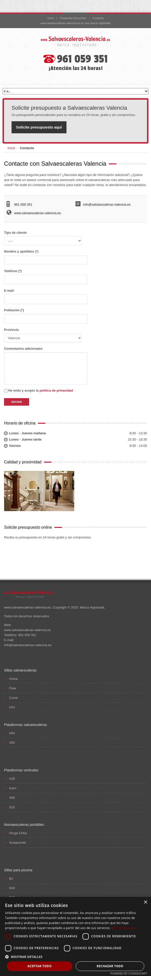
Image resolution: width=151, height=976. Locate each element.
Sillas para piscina (18, 870)
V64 (12, 733)
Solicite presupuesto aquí (39, 127)
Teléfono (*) (45, 276)
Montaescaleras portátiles (24, 825)
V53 (12, 707)
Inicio (50, 18)
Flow (12, 688)
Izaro (12, 788)
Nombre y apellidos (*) (45, 257)
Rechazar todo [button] (110, 966)
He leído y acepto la (38, 390)
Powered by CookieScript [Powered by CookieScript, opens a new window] (128, 973)
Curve (13, 698)
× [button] (145, 902)
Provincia (43, 335)
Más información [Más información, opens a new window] (123, 928)
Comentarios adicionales (45, 365)
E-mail (45, 296)
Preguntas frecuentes (73, 18)
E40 (12, 888)
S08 (12, 798)
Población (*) (45, 316)
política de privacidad (56, 390)
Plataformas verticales (21, 770)
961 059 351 (82, 59)
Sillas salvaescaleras (20, 670)
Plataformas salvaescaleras (25, 725)
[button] (75, 956)
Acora (13, 679)
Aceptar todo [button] (39, 966)
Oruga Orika (18, 833)
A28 (12, 778)
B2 (11, 878)
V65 (12, 743)
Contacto (98, 18)
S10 (12, 807)
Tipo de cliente (43, 238)
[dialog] (75, 936)
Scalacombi (17, 842)
